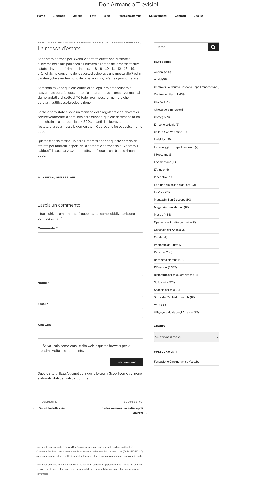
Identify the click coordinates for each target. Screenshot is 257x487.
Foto (93, 15)
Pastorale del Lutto (166, 244)
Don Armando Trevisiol (89, 42)
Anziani (158, 72)
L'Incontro (160, 177)
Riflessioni (66, 177)
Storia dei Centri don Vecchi (171, 297)
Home (41, 15)
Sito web (44, 325)
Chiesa (48, 177)
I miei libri (160, 139)
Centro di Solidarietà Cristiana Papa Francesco (184, 87)
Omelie (77, 15)
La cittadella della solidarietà (172, 184)
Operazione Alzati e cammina (173, 222)
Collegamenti (158, 15)
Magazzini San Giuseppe (169, 199)
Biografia (59, 15)
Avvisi (158, 79)
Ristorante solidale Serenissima (174, 274)
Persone (159, 252)
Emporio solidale (164, 124)
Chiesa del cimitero (166, 109)
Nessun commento (127, 42)
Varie (157, 305)
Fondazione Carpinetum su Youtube (176, 361)
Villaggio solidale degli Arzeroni (173, 312)
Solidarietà (161, 282)
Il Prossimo (161, 154)
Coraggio (160, 117)
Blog (107, 15)
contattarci (42, 473)
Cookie (198, 15)
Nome (43, 283)
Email (43, 304)
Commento (48, 228)
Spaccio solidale (164, 289)
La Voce (159, 192)
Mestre (158, 214)
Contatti (180, 15)
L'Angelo (159, 169)
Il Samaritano (162, 162)
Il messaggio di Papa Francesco (174, 147)
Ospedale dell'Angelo (167, 229)
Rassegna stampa (129, 15)
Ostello (158, 237)
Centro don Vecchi (166, 94)
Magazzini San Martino (168, 207)
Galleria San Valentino (168, 132)
